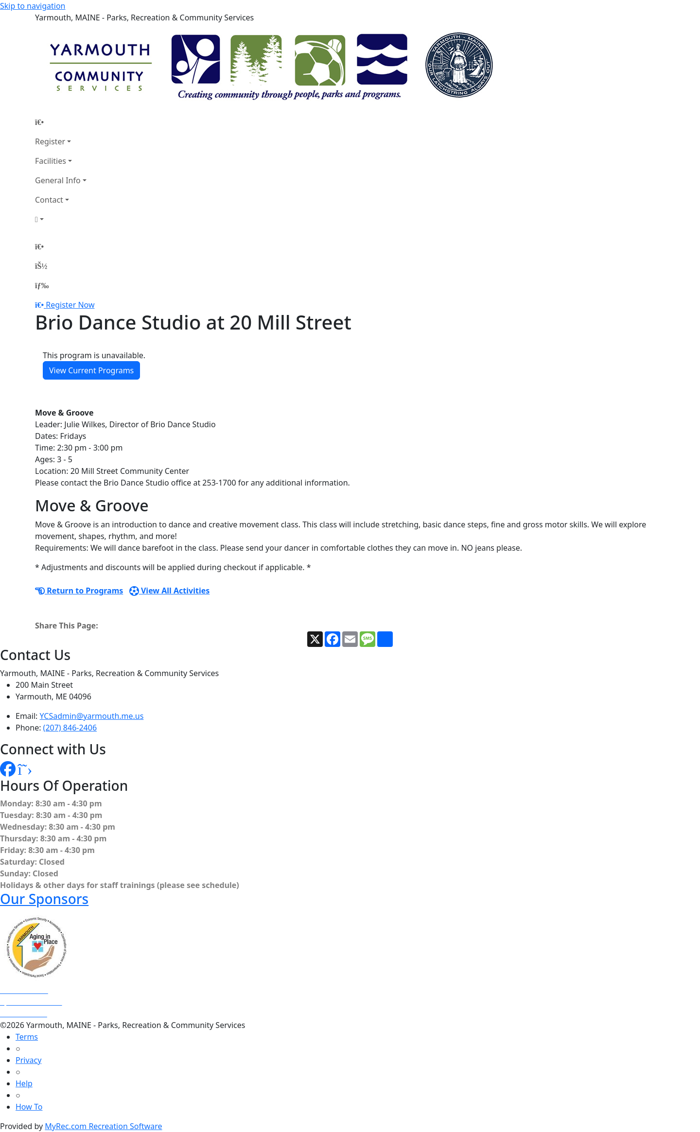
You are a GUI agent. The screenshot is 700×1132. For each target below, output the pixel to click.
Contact (49, 199)
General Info (58, 180)
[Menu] (42, 285)
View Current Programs (91, 370)
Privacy (28, 1060)
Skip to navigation (32, 5)
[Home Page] (61, 122)
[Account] (61, 219)
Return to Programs (79, 590)
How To (29, 1106)
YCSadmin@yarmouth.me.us (92, 716)
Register (50, 141)
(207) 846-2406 (70, 727)
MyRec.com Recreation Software (103, 1126)
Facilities (50, 161)
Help (24, 1083)
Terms (27, 1036)
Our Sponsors (44, 898)
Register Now (70, 304)
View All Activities (169, 590)
